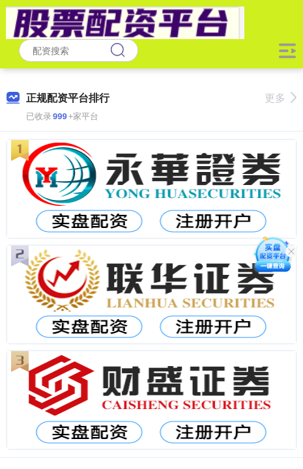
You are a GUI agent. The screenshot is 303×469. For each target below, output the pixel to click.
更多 (280, 98)
